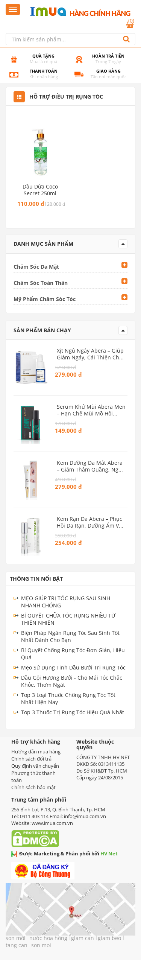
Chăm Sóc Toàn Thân (41, 282)
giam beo (109, 938)
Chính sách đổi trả (31, 758)
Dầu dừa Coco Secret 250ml (40, 190)
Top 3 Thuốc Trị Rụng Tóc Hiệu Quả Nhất (72, 712)
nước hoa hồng (48, 938)
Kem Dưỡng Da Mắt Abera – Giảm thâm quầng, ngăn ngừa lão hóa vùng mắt (91, 466)
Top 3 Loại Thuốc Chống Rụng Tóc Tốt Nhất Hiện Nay (68, 698)
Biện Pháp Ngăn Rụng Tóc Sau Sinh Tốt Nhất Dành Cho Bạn (70, 636)
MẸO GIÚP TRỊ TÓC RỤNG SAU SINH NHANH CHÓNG (65, 602)
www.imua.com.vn (52, 823)
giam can (82, 938)
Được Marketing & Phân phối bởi (64, 853)
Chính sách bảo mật (33, 787)
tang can (16, 945)
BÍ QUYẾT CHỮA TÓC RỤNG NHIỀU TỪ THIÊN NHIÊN (68, 619)
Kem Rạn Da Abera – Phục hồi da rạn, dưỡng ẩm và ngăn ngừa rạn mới (89, 522)
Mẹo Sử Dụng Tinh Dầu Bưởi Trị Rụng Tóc (73, 667)
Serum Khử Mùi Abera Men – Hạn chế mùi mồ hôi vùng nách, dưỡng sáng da (91, 410)
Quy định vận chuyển (35, 765)
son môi (16, 938)
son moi (41, 945)
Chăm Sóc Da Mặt (36, 266)
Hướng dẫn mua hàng (36, 751)
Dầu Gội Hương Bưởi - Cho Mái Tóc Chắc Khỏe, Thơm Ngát (71, 681)
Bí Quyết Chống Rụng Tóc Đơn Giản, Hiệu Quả (73, 654)
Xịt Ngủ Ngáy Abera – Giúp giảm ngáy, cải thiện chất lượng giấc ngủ (90, 354)
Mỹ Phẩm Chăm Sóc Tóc (45, 299)
